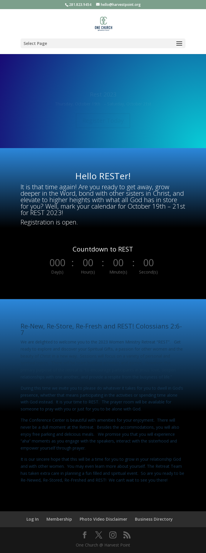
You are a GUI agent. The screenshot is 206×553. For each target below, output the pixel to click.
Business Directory (154, 519)
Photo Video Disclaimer (103, 519)
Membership (59, 519)
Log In (32, 519)
